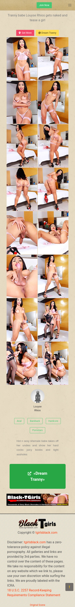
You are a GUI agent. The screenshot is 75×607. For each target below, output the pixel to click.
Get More (25, 32)
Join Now (44, 5)
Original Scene (37, 605)
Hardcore (53, 421)
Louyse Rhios (38, 400)
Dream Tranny (47, 32)
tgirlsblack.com (46, 532)
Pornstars (37, 430)
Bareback (35, 421)
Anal (19, 421)
